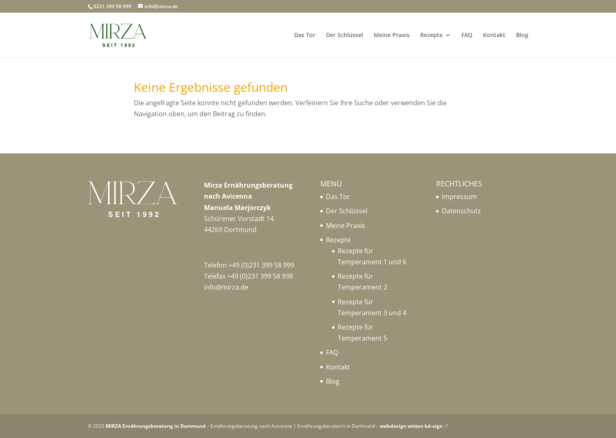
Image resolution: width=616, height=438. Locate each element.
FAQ (466, 35)
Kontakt (494, 35)
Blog (522, 35)
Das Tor (304, 35)
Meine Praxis (392, 35)
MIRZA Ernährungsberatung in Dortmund (156, 426)
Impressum (459, 196)
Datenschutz (461, 210)
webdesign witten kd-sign (414, 426)
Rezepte (431, 35)
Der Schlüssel (344, 35)
